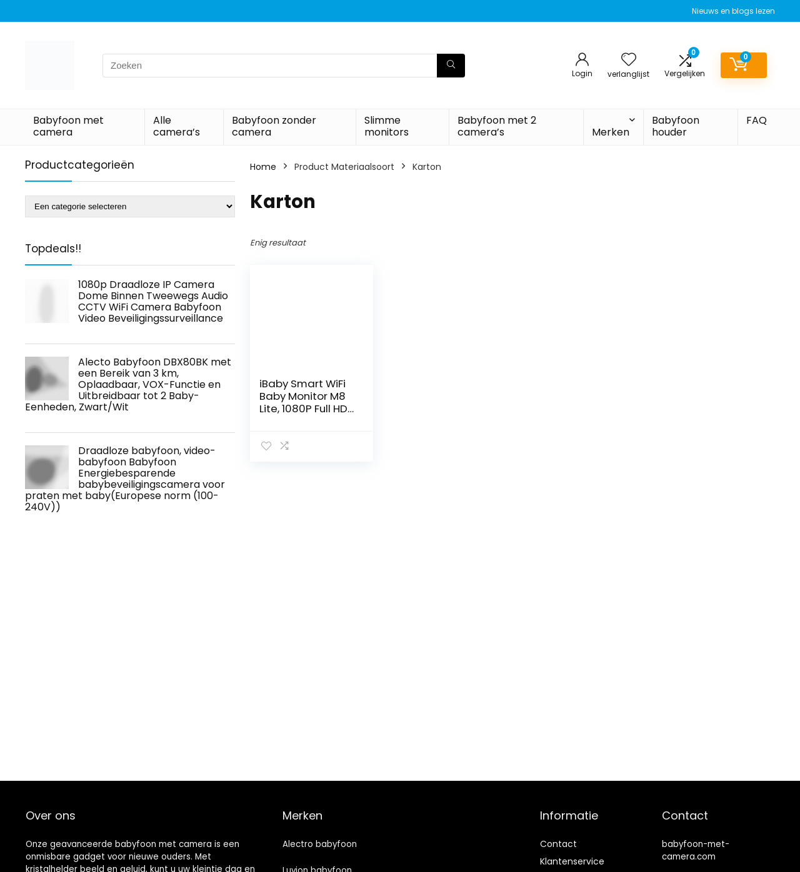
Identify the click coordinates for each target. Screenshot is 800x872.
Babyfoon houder (675, 126)
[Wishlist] (628, 60)
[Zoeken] (451, 65)
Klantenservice (572, 861)
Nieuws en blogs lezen (733, 11)
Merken (610, 132)
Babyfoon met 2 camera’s (497, 126)
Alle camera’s (176, 126)
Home (263, 167)
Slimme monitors (386, 126)
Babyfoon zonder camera (274, 126)
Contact (558, 844)
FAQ (756, 120)
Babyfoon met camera (68, 126)
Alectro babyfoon (319, 844)
